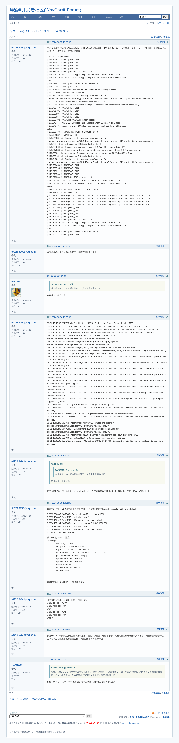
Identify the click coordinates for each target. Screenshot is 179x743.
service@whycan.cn (131, 723)
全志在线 (109, 17)
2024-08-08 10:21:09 (61, 503)
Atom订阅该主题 (162, 713)
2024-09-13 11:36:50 (61, 629)
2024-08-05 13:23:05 (61, 246)
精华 (40, 17)
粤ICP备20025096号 (139, 717)
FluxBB (166, 717)
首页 (53, 17)
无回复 (166, 23)
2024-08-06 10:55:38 (61, 317)
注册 (80, 17)
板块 (13, 17)
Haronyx (16, 665)
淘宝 (121, 17)
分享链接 (155, 37)
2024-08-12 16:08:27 (61, 594)
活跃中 (158, 23)
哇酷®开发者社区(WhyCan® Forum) (45, 9)
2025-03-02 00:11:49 (56, 659)
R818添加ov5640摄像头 (52, 31)
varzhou (16, 281)
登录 (94, 17)
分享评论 (161, 42)
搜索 (67, 17)
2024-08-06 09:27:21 (56, 276)
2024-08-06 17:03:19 (61, 456)
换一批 (27, 17)
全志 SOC (25, 31)
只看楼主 (165, 37)
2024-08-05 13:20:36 (61, 42)
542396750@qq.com (23, 47)
